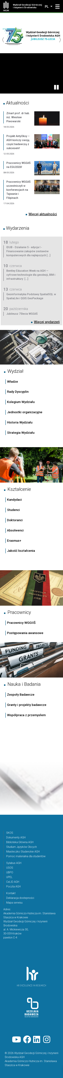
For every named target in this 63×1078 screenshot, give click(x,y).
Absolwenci (15, 530)
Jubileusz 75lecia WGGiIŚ (22, 313)
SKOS (9, 832)
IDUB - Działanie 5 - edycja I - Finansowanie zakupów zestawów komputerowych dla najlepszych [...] (28, 251)
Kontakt (10, 893)
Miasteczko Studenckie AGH (23, 851)
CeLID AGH (12, 881)
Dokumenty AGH (16, 837)
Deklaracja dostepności (20, 898)
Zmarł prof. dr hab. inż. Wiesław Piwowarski (18, 117)
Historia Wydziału (19, 422)
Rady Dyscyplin (18, 392)
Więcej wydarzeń (47, 322)
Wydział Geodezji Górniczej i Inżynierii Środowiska (27, 6)
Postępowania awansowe (25, 633)
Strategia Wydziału (21, 433)
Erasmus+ (14, 541)
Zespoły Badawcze (20, 695)
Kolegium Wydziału (21, 402)
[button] (57, 7)
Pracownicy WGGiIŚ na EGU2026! (18, 165)
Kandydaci (15, 500)
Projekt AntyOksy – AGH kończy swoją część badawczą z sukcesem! (18, 142)
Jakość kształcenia (21, 551)
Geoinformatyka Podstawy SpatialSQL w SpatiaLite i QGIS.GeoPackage (31, 296)
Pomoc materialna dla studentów (26, 856)
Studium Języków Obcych (21, 846)
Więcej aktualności (43, 214)
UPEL (9, 877)
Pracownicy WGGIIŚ (21, 623)
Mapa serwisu (14, 902)
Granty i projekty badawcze (26, 705)
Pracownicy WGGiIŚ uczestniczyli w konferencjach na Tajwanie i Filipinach (18, 189)
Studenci (13, 510)
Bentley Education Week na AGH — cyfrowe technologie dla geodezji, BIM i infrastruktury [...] (30, 274)
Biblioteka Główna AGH (19, 842)
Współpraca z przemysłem (26, 715)
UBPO (9, 872)
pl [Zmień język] (47, 7)
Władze (12, 382)
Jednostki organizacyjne (24, 412)
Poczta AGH (13, 886)
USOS (9, 867)
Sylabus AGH (13, 863)
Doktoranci (15, 520)
